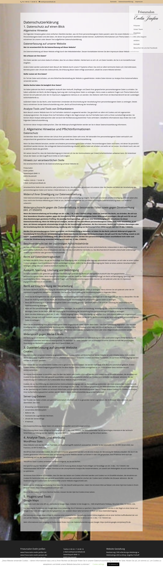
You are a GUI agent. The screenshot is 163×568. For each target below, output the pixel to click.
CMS (118, 552)
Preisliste (137, 33)
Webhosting (110, 555)
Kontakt (137, 44)
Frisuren (137, 26)
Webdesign (134, 552)
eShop (123, 555)
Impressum (139, 2)
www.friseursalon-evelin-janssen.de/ (33, 555)
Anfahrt (136, 41)
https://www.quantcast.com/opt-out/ (49, 488)
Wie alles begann (140, 37)
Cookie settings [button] (98, 564)
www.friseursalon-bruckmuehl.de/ (33, 558)
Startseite (113, 2)
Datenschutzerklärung (126, 2)
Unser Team (138, 29)
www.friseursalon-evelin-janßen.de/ (33, 552)
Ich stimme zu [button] (113, 564)
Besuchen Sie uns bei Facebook (145, 48)
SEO (118, 555)
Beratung (124, 552)
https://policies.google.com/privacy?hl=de (115, 522)
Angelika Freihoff (133, 555)
